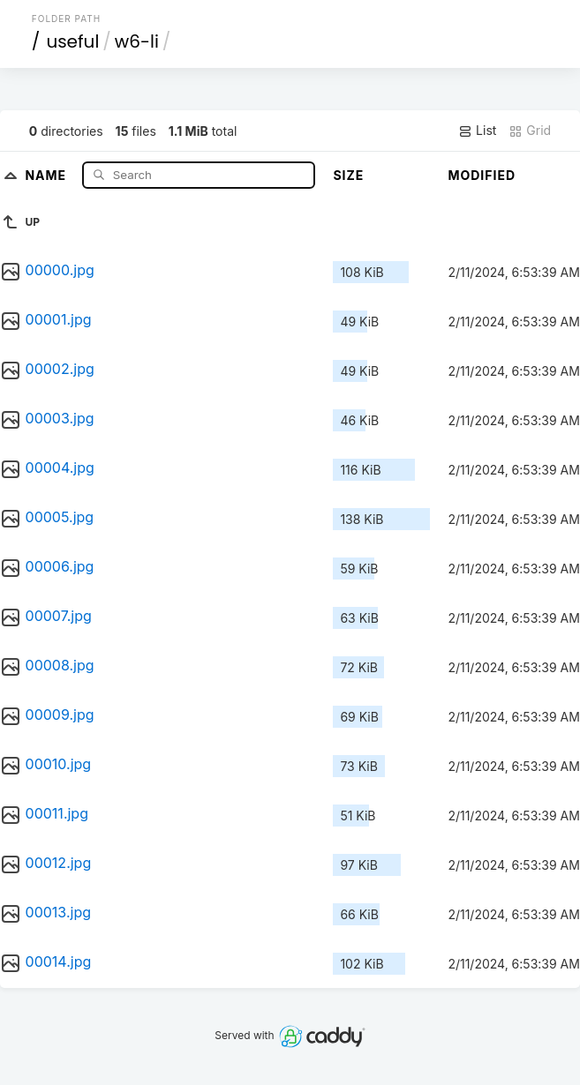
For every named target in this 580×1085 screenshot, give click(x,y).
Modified (482, 175)
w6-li (137, 41)
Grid (529, 130)
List (477, 130)
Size (348, 175)
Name (47, 174)
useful (72, 41)
